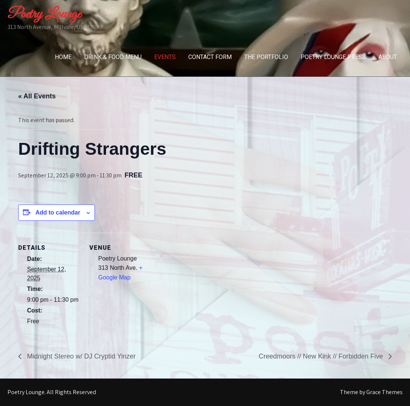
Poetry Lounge (44, 14)
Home (63, 56)
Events (165, 56)
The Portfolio (266, 56)
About (387, 56)
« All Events (37, 96)
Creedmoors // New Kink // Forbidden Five (322, 356)
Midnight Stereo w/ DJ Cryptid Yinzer (80, 356)
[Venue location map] (200, 284)
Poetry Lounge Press (333, 56)
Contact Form (210, 56)
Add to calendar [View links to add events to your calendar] (57, 212)
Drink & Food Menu (113, 56)
